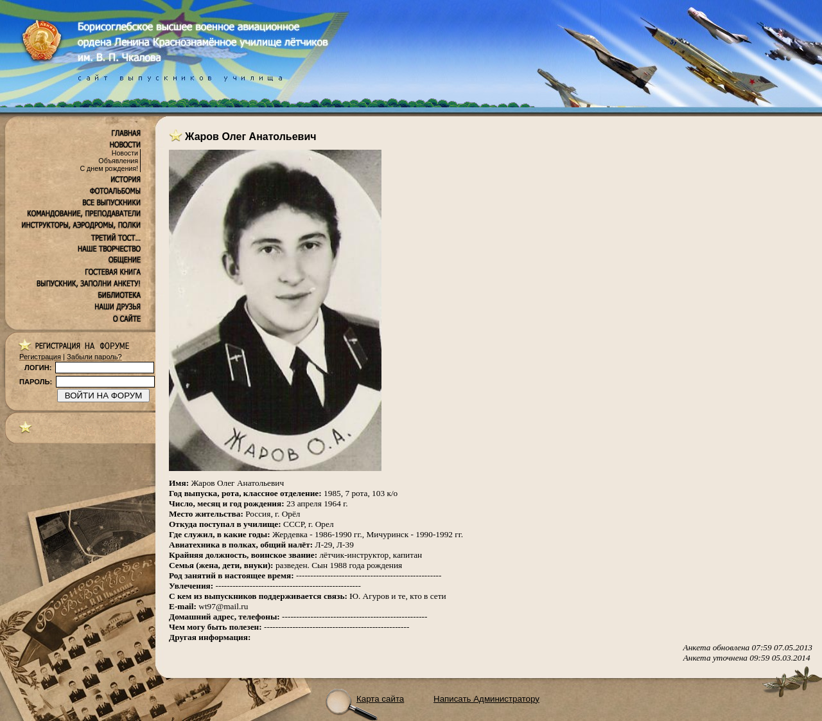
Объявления (118, 161)
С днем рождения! (109, 168)
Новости (125, 153)
